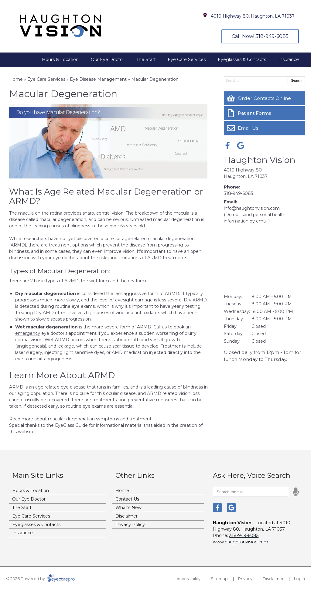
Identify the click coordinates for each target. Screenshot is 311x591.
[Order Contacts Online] (264, 98)
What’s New (128, 507)
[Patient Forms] (264, 113)
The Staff (146, 59)
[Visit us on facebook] (227, 145)
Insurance (288, 59)
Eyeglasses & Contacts (242, 59)
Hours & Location (60, 59)
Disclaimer (126, 516)
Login (299, 578)
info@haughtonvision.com (252, 208)
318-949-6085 (238, 193)
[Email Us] (264, 128)
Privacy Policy (130, 524)
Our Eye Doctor (107, 59)
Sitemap (219, 578)
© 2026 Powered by (40, 578)
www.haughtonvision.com (240, 542)
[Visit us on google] (240, 145)
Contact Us (127, 499)
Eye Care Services (187, 59)
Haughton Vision (260, 160)
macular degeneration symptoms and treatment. (100, 419)
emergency (27, 333)
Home (16, 79)
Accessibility (188, 578)
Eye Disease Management (98, 79)
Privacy (245, 578)
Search (296, 80)
